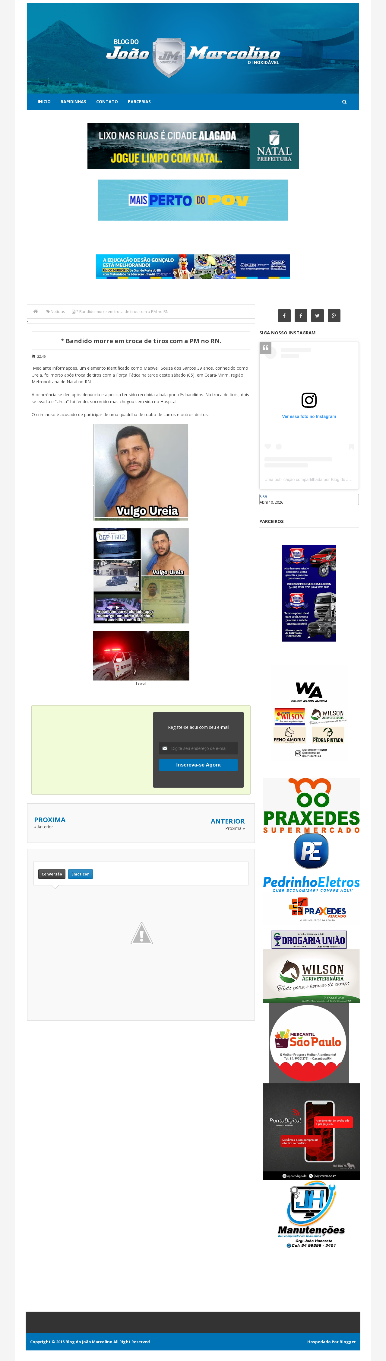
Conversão (52, 874)
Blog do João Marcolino (88, 1341)
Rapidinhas (73, 101)
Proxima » (235, 828)
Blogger (348, 1341)
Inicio (44, 101)
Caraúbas (268, 508)
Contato (107, 101)
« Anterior (43, 827)
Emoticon (80, 874)
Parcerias (139, 101)
